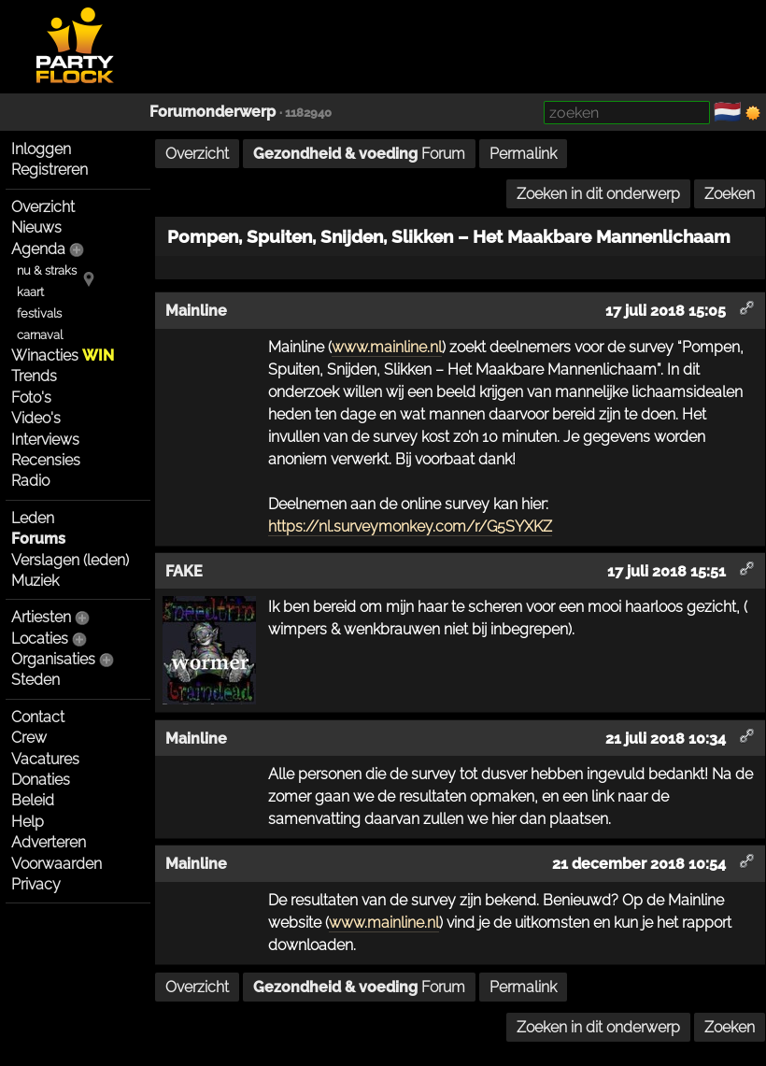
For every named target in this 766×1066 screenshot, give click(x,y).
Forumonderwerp (212, 112)
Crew (29, 737)
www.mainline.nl (387, 347)
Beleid (32, 800)
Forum (359, 154)
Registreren (49, 169)
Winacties (62, 355)
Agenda (38, 249)
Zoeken (729, 194)
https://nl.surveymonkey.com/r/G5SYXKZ (410, 526)
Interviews (45, 439)
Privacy (36, 884)
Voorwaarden (56, 864)
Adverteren (48, 842)
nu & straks (47, 270)
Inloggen (41, 149)
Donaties (40, 780)
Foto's (31, 397)
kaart (30, 292)
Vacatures (45, 759)
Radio (30, 481)
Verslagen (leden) (70, 560)
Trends (34, 376)
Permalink (523, 154)
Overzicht (43, 207)
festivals (39, 313)
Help (27, 822)
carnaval (40, 335)
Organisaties (53, 659)
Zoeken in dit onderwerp (598, 194)
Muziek (35, 581)
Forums (38, 538)
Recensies (45, 460)
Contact (37, 717)
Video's (36, 418)
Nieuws (36, 227)
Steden (35, 680)
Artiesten (41, 617)
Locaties (39, 638)
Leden (32, 518)
